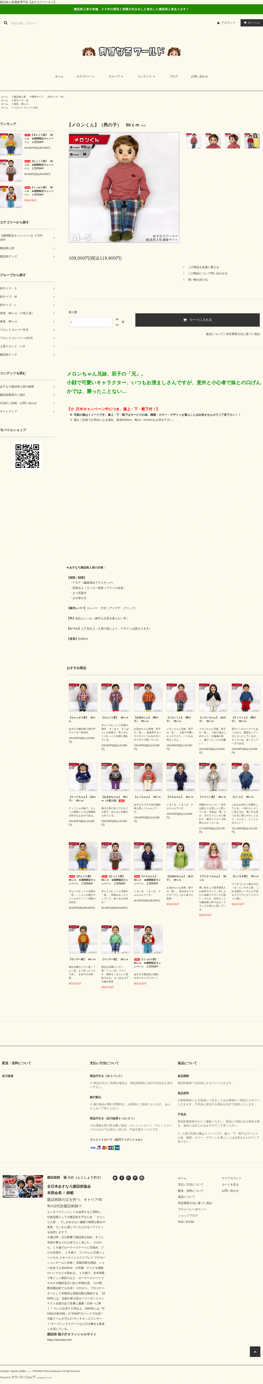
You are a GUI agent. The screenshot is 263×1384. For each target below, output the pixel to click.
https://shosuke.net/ (59, 1339)
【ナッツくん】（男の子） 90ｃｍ (244, 719)
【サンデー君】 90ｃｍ (82, 959)
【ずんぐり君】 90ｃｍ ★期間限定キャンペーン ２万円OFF (38, 139)
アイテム (251, 22)
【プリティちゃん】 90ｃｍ (212, 878)
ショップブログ (188, 1215)
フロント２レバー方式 (26, 107)
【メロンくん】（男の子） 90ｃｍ (178, 719)
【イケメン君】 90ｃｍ (212, 797)
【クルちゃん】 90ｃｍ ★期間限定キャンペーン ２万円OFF (147, 880)
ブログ (174, 76)
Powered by (26, 1377)
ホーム (59, 76)
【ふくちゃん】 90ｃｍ (147, 797)
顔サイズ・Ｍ (21, 100)
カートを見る (230, 1184)
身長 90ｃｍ (21, 104)
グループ (116, 76)
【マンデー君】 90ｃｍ (114, 959)
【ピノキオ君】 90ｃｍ (245, 876)
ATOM (190, 1221)
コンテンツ (147, 76)
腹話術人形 (20, 96)
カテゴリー (85, 76)
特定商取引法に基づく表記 (243, 334)
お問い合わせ (199, 76)
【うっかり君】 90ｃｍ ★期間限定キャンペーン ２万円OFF (38, 191)
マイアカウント (232, 1178)
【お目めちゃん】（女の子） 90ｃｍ (179, 878)
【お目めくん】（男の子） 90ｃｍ (146, 719)
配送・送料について (191, 1190)
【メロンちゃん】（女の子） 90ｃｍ (212, 719)
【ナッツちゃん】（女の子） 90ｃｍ (82, 799)
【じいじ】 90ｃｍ (243, 797)
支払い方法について (191, 1184)
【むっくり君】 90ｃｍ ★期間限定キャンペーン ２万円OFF (38, 165)
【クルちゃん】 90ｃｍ (179, 797)
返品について (214, 334)
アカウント (228, 22)
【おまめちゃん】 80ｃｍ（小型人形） (114, 799)
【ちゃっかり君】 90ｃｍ (82, 719)
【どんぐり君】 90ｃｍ (114, 717)
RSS (181, 1221)
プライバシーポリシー (192, 1209)
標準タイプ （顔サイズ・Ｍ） (48, 96)
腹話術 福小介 (57, 1334)
